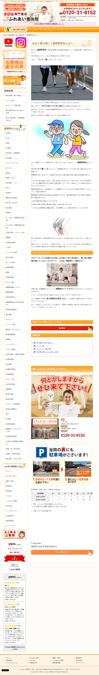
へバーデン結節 (11, 252)
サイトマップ (10, 526)
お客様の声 (10, 516)
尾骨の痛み (10, 399)
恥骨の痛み (10, 394)
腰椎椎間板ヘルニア (13, 287)
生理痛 (8, 419)
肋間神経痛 (10, 267)
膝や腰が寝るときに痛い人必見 (47, 352)
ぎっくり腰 (10, 282)
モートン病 (10, 379)
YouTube (9, 506)
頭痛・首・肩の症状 (13, 449)
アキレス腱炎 (10, 349)
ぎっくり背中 (10, 262)
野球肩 (8, 193)
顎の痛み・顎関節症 (13, 153)
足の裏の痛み (10, 384)
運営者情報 (10, 521)
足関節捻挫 (10, 359)
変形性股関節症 (11, 309)
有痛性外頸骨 (10, 369)
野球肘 (8, 212)
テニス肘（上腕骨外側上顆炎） (15, 219)
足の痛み (9, 364)
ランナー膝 (40, 346)
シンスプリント (11, 344)
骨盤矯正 (9, 389)
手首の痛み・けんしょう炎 (15, 232)
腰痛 (7, 272)
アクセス (86, 29)
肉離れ (8, 339)
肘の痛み (9, 208)
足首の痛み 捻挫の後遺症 (15, 354)
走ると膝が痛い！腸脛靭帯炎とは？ (15, 119)
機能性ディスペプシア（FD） (13, 430)
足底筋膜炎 (10, 374)
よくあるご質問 (11, 501)
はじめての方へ (11, 476)
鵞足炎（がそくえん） (13, 329)
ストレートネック (12, 163)
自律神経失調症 (11, 436)
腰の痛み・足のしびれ (13, 459)
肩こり (8, 188)
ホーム (34, 29)
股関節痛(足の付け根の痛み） (14, 303)
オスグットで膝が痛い (44, 349)
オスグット (10, 319)
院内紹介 (73, 29)
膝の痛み (11, 35)
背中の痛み (10, 257)
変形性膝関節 (10, 334)
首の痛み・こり (11, 158)
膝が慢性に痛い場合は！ (45, 343)
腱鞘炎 (8, 237)
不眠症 (8, 133)
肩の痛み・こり (11, 183)
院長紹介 (60, 29)
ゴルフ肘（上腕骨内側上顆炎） (15, 226)
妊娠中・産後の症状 (13, 454)
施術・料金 (47, 29)
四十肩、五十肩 (11, 203)
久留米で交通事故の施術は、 (14, 443)
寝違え (8, 173)
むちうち (9, 168)
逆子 (7, 414)
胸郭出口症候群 (11, 198)
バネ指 (8, 247)
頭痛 (7, 143)
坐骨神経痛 (10, 277)
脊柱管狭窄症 (10, 297)
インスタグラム (11, 511)
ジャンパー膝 (10, 324)
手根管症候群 (10, 242)
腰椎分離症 (10, 292)
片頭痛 (8, 148)
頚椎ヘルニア (10, 178)
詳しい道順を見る (62, 552)
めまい (8, 138)
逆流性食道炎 (10, 424)
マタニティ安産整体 (13, 404)
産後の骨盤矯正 (11, 409)
